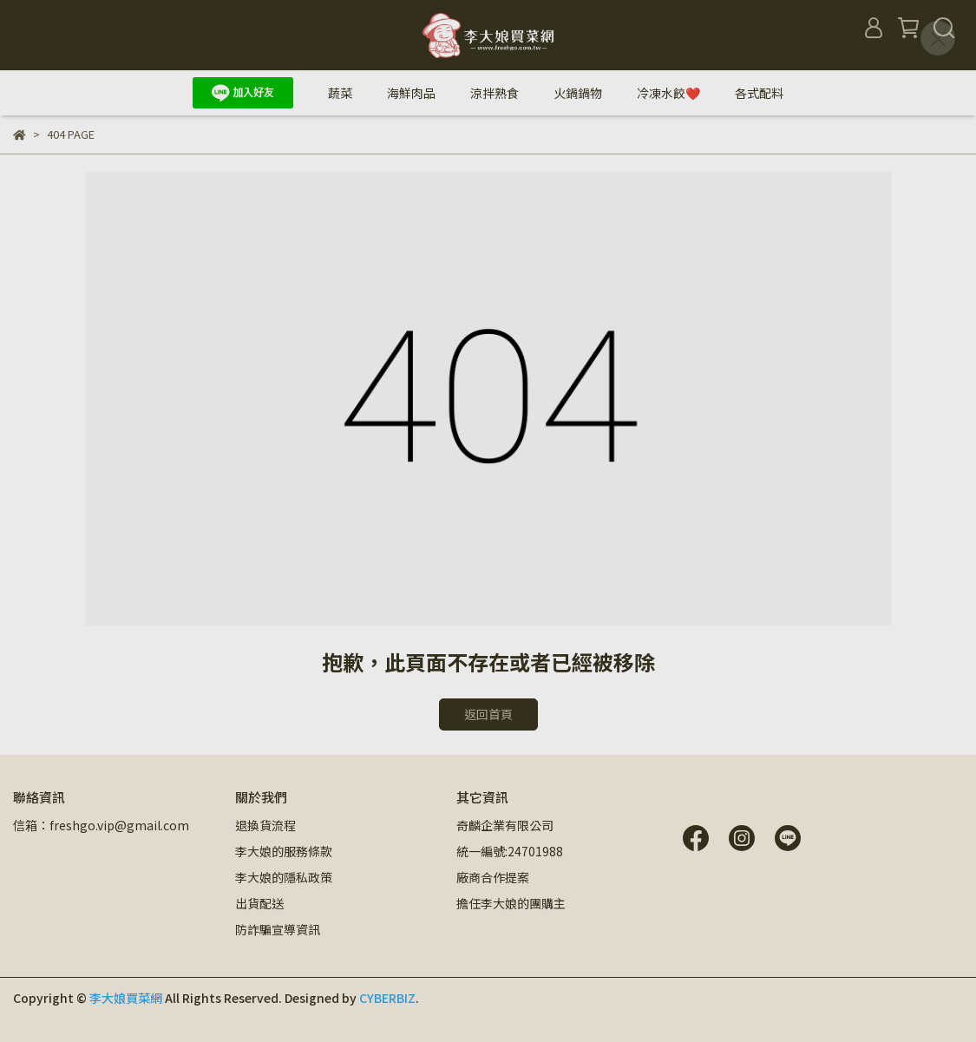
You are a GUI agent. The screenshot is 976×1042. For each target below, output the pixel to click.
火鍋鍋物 (578, 93)
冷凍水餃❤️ (668, 93)
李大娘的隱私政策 (283, 877)
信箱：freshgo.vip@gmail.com (101, 825)
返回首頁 (488, 714)
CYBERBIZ (387, 997)
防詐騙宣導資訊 (277, 929)
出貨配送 (259, 903)
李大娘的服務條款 (283, 851)
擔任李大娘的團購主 (511, 903)
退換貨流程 (265, 825)
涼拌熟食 (494, 93)
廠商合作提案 (492, 877)
